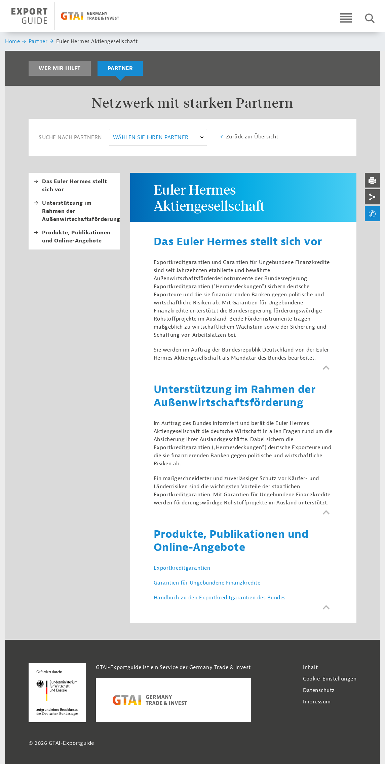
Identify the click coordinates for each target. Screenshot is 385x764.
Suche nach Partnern (70, 137)
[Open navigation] (345, 17)
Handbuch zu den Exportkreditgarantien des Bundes (220, 597)
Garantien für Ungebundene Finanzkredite (207, 582)
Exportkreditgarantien (182, 568)
